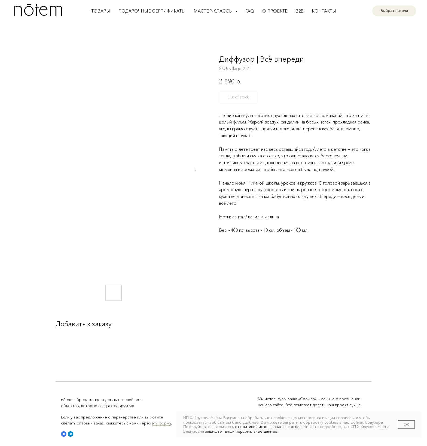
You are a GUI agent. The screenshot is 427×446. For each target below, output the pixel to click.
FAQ (249, 11)
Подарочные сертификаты (151, 11)
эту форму (161, 423)
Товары (100, 11)
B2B (300, 11)
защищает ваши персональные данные (241, 431)
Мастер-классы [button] (214, 11)
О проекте (275, 11)
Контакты (324, 11)
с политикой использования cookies (268, 426)
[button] (63, 434)
